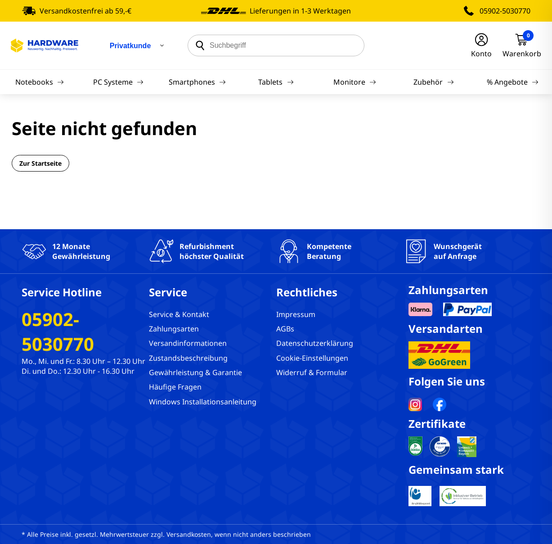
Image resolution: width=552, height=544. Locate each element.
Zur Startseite (40, 163)
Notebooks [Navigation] (39, 82)
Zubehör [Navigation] (433, 82)
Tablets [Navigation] (275, 82)
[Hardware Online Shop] (44, 45)
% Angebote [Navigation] (513, 82)
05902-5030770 (505, 11)
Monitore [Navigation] (354, 82)
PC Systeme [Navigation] (118, 82)
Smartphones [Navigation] (197, 82)
